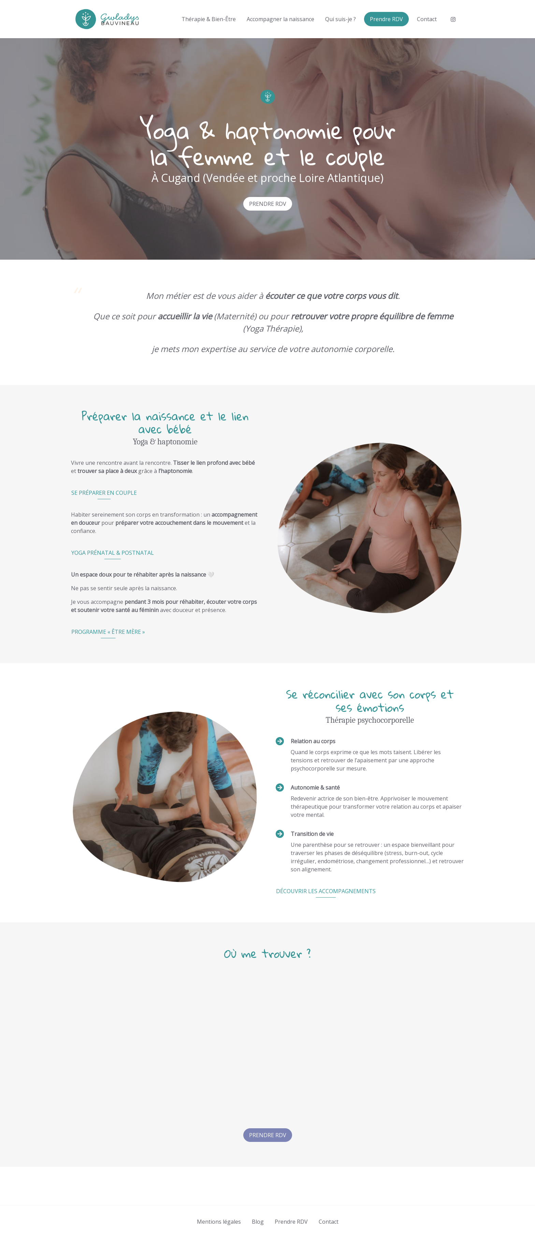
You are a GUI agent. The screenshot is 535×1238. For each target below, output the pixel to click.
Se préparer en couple (104, 492)
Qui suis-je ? (340, 19)
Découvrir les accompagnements (326, 891)
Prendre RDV (386, 19)
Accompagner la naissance (280, 19)
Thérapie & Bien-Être (209, 19)
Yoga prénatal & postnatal (112, 552)
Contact (427, 19)
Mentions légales (219, 1221)
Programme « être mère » (108, 632)
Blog (258, 1221)
